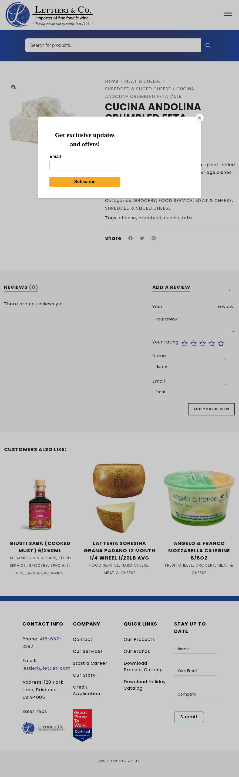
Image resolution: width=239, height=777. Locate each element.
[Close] (200, 118)
